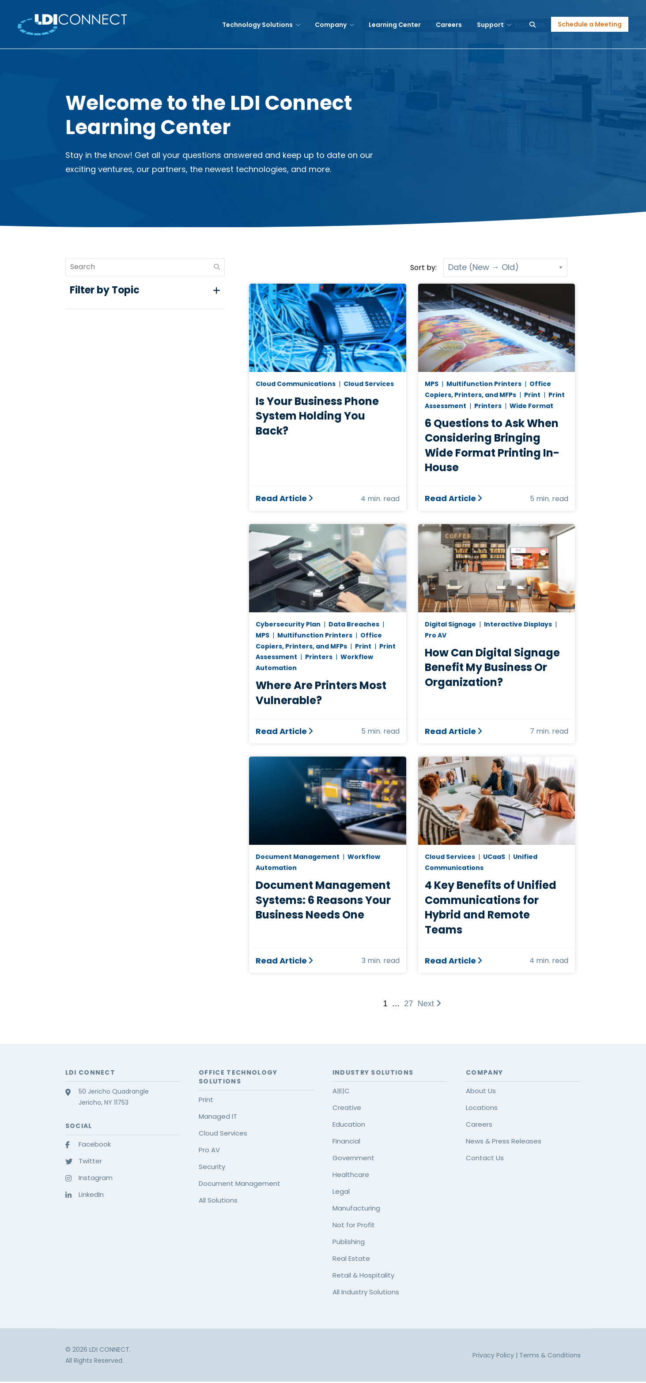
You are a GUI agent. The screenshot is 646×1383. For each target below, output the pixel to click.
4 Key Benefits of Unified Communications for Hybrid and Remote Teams (490, 907)
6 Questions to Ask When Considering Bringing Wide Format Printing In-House (492, 445)
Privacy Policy (494, 1355)
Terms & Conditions (550, 1355)
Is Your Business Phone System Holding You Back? (317, 416)
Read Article (281, 498)
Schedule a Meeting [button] (590, 24)
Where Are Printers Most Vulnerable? (321, 693)
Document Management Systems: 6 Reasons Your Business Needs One (323, 900)
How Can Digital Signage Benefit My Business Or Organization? (492, 667)
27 (408, 1003)
